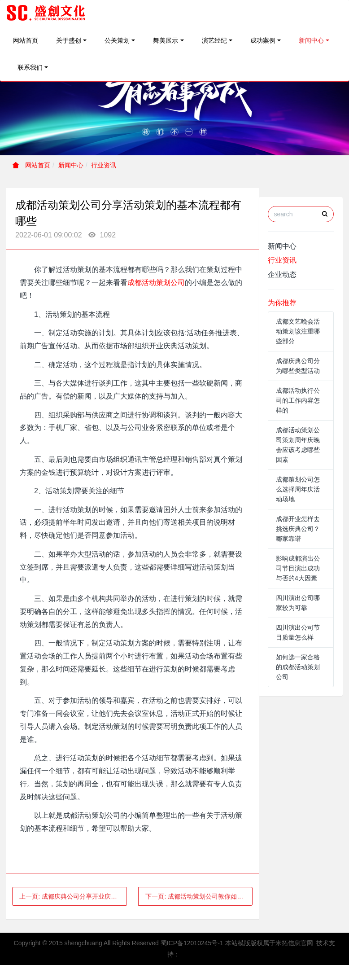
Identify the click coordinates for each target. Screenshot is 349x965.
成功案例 (262, 40)
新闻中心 (311, 40)
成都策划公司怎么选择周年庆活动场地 (298, 489)
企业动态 (282, 274)
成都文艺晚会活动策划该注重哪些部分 (298, 331)
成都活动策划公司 (156, 282)
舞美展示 (165, 40)
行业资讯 (103, 165)
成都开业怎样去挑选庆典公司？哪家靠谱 (298, 528)
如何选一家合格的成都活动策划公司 (298, 667)
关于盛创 (68, 40)
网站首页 (25, 40)
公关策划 (117, 40)
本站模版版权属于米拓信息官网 (269, 943)
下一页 (199, 896)
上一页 (73, 896)
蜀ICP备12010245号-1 (192, 943)
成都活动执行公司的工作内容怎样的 (298, 400)
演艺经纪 (214, 40)
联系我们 (30, 67)
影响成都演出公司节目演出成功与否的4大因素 (298, 568)
